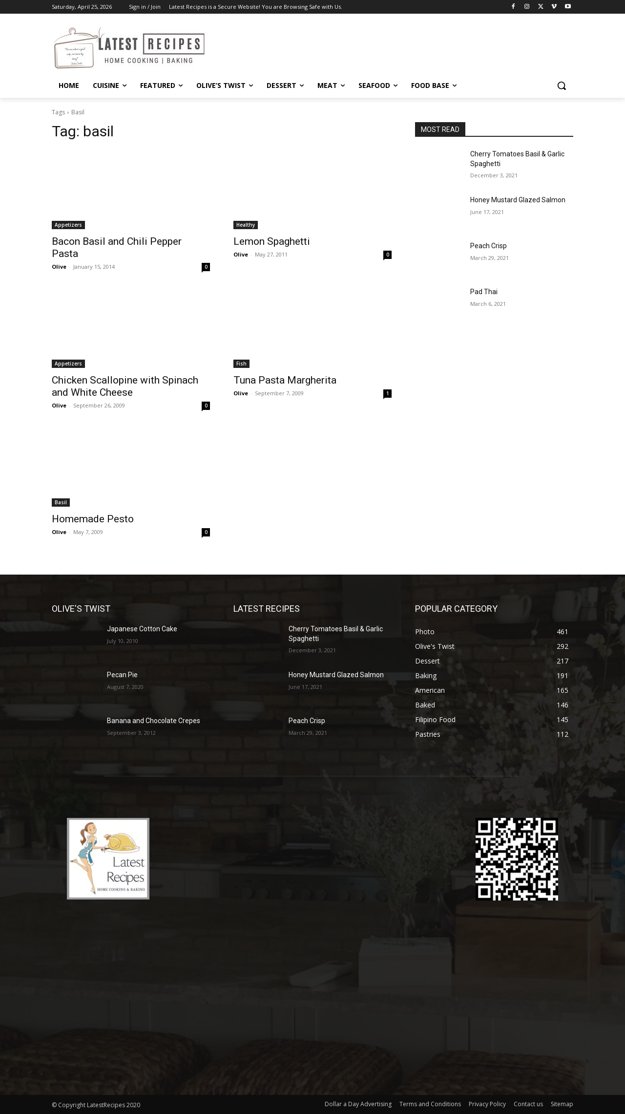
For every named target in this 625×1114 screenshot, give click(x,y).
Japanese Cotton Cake (142, 629)
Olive (59, 266)
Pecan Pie (122, 675)
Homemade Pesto (93, 519)
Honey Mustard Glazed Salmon (517, 200)
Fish (241, 363)
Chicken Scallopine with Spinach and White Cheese (125, 386)
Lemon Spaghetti (271, 241)
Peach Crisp (488, 246)
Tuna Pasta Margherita (284, 380)
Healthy (245, 224)
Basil (61, 502)
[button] (561, 85)
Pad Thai (484, 292)
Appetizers (68, 224)
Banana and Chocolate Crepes (153, 721)
